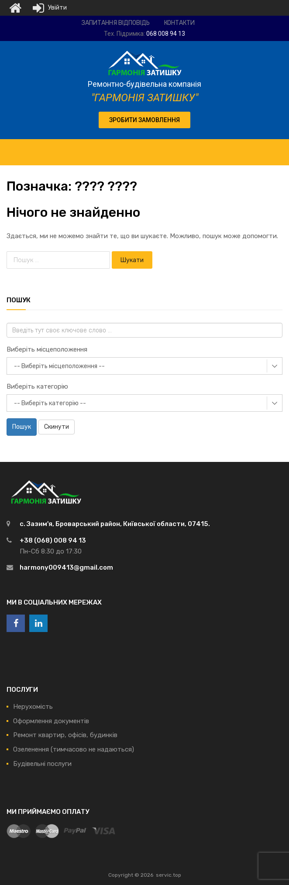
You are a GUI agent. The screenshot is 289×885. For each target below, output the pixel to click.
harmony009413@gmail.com (66, 567)
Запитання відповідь (116, 23)
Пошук (21, 427)
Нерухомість (33, 707)
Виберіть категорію (37, 386)
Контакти (179, 23)
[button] (144, 120)
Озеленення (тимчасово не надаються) (73, 749)
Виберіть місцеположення (47, 349)
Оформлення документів (51, 721)
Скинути (56, 427)
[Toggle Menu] (277, 148)
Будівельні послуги (42, 764)
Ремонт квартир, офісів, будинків (65, 735)
